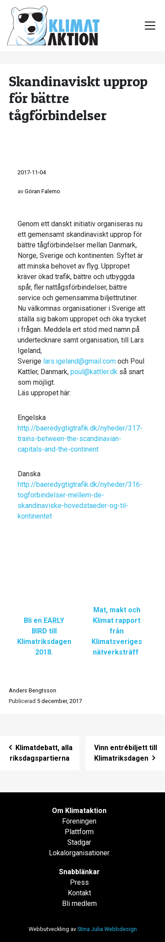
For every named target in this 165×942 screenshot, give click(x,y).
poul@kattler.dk (93, 372)
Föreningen (79, 821)
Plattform (79, 832)
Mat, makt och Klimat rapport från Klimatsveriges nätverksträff (117, 631)
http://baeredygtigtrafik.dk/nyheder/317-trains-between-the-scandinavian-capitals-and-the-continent (80, 438)
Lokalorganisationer (79, 853)
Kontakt (79, 893)
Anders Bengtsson (32, 690)
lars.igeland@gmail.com (79, 361)
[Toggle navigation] (150, 25)
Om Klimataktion (79, 810)
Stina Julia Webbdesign (107, 929)
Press (79, 882)
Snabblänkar (79, 872)
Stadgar (79, 842)
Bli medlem (79, 903)
